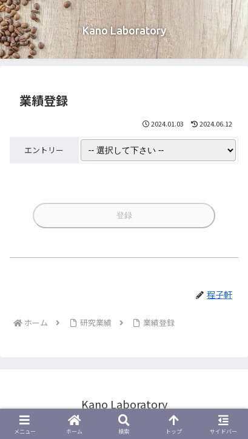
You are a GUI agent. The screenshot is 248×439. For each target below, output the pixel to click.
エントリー (44, 150)
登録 (124, 215)
